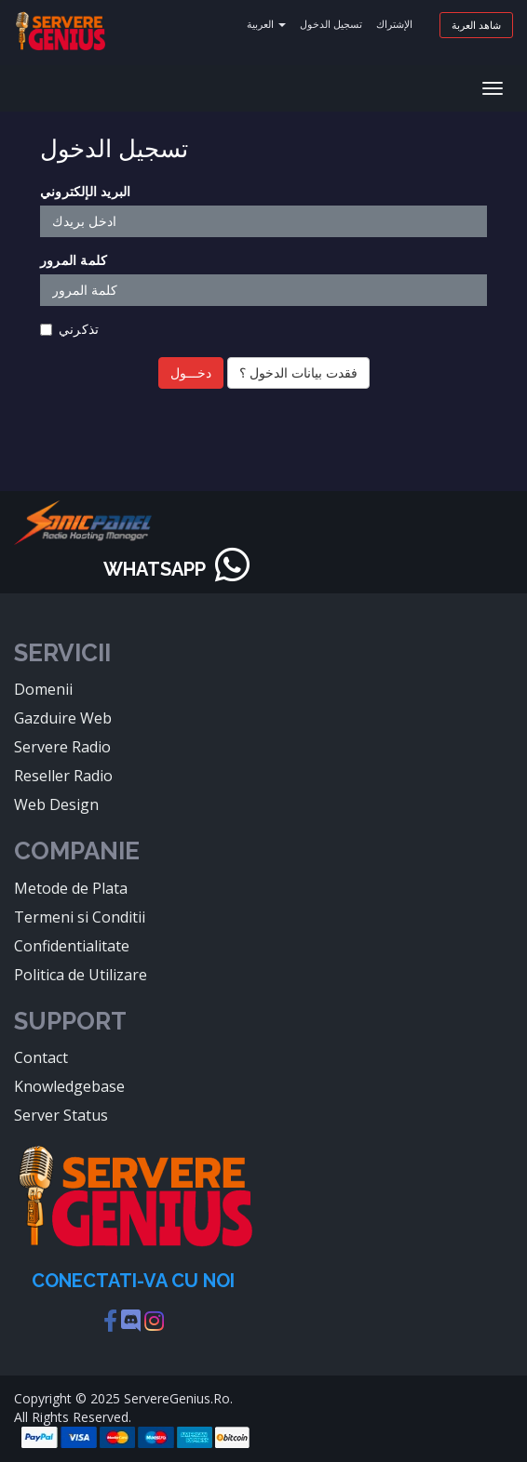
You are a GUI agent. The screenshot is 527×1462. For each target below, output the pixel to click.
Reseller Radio (63, 775)
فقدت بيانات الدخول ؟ (298, 372)
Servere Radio (62, 747)
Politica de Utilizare (80, 974)
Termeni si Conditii (79, 917)
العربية (266, 24)
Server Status (61, 1115)
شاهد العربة (476, 25)
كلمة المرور (73, 260)
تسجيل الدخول (331, 24)
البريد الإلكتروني (85, 191)
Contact (41, 1057)
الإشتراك (394, 24)
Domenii (43, 689)
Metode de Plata (71, 888)
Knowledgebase (69, 1086)
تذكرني (69, 329)
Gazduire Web (63, 718)
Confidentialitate (71, 946)
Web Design (56, 804)
